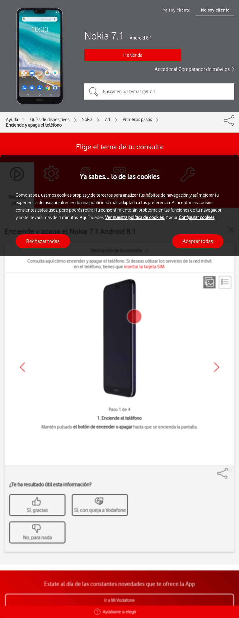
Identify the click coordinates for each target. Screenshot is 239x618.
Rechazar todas (42, 241)
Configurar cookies (196, 217)
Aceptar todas (198, 241)
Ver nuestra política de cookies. (135, 217)
